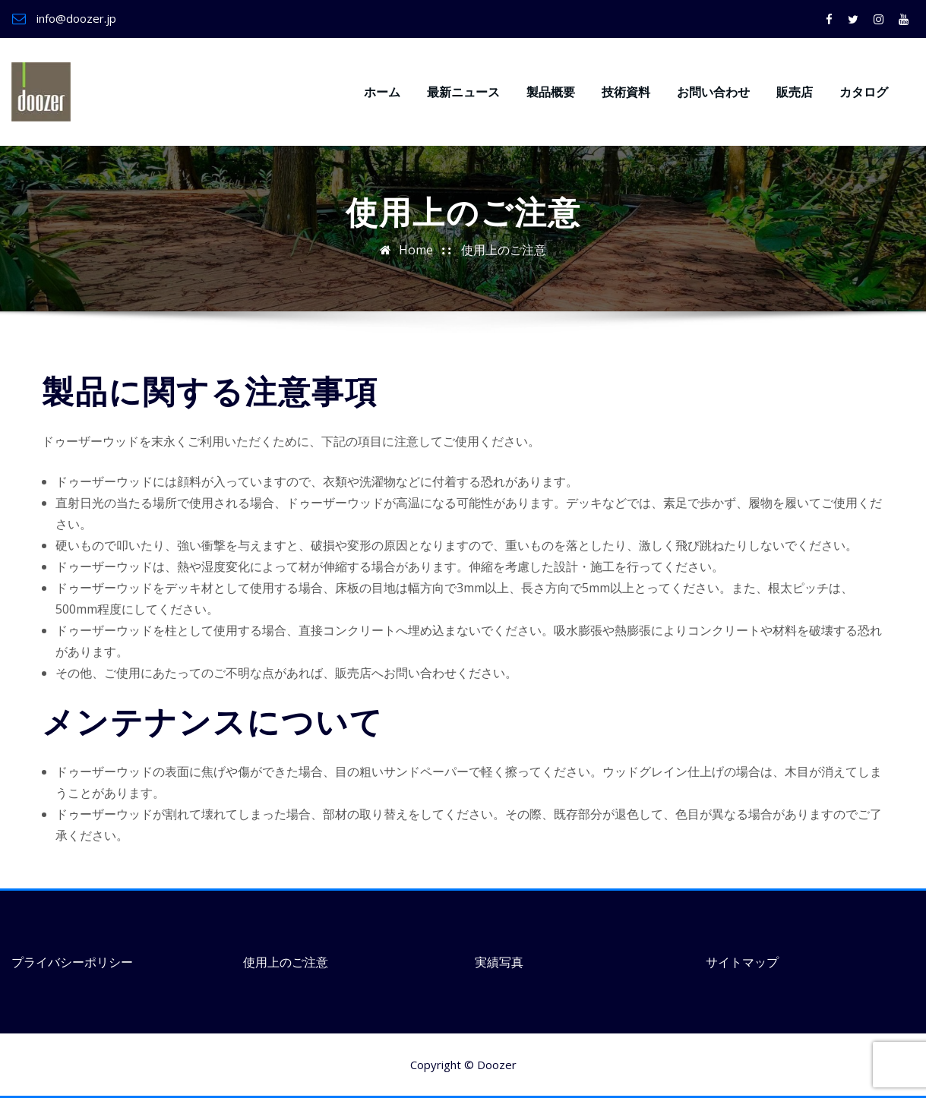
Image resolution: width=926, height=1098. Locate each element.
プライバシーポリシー (72, 962)
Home (416, 249)
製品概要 (550, 92)
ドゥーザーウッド (170, 65)
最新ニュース (463, 92)
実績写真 (499, 962)
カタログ (863, 92)
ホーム (382, 92)
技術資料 (626, 92)
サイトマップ (742, 962)
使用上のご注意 (503, 249)
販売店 (794, 92)
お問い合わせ (713, 92)
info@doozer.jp (76, 18)
